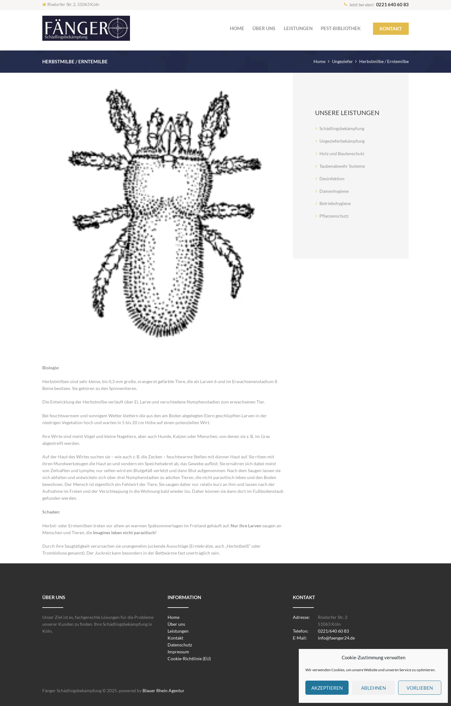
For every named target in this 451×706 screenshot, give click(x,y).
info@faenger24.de (336, 637)
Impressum (178, 651)
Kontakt (175, 637)
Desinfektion (332, 178)
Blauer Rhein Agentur (163, 690)
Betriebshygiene (335, 203)
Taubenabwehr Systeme (342, 166)
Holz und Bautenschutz (341, 153)
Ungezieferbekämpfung (342, 141)
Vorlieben (420, 688)
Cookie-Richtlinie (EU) (189, 658)
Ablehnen (373, 688)
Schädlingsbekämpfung (341, 128)
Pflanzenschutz (334, 216)
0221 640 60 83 (392, 4)
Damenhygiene (334, 191)
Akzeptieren (327, 688)
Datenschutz (180, 644)
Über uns (176, 624)
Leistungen (178, 631)
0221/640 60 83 (333, 631)
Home (319, 61)
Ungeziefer (342, 61)
